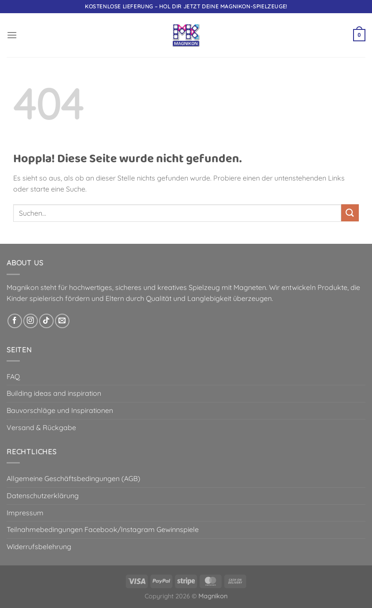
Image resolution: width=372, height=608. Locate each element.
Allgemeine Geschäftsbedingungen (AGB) (73, 478)
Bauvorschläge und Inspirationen (60, 410)
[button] (12, 35)
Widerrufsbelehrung (39, 546)
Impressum (25, 512)
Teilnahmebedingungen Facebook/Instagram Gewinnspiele (103, 529)
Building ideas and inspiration (54, 393)
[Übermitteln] (350, 212)
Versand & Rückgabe (41, 427)
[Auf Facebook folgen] (14, 321)
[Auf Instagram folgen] (30, 321)
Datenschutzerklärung (43, 495)
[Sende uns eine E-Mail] (62, 321)
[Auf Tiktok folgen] (46, 321)
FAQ (13, 376)
